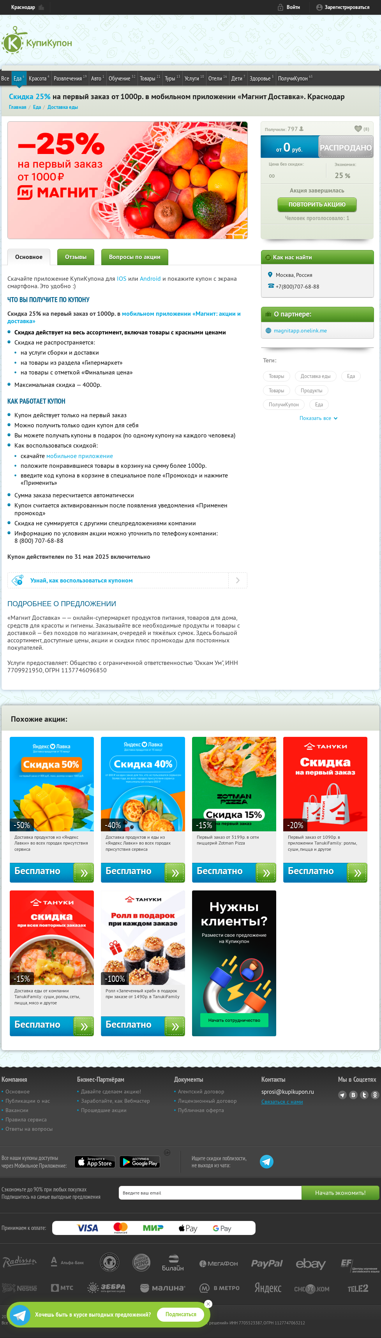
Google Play (139, 1162)
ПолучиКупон (295, 77)
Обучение (122, 77)
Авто (97, 77)
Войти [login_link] (293, 7)
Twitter (364, 1095)
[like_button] (358, 129)
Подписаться (181, 1314)
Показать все (315, 418)
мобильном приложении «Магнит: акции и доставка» (124, 317)
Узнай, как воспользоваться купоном (81, 580)
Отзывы (75, 257)
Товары (150, 77)
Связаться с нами (282, 1101)
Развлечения (70, 77)
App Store (94, 1162)
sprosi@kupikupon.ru (287, 1091)
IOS (122, 278)
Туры (172, 77)
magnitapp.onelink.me (300, 330)
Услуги (194, 77)
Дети (238, 77)
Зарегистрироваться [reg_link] (347, 7)
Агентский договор (201, 1091)
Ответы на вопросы (29, 1128)
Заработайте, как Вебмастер (115, 1100)
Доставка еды (316, 376)
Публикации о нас (27, 1100)
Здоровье (262, 77)
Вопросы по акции (135, 257)
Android (151, 278)
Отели (217, 77)
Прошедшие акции (104, 1110)
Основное (28, 257)
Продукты (312, 390)
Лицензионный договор (207, 1100)
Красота (39, 77)
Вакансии (16, 1110)
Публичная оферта (201, 1110)
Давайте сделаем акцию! (111, 1091)
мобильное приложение (79, 456)
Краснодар (23, 7)
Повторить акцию (317, 204)
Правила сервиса (26, 1119)
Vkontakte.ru (353, 1095)
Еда (19, 77)
